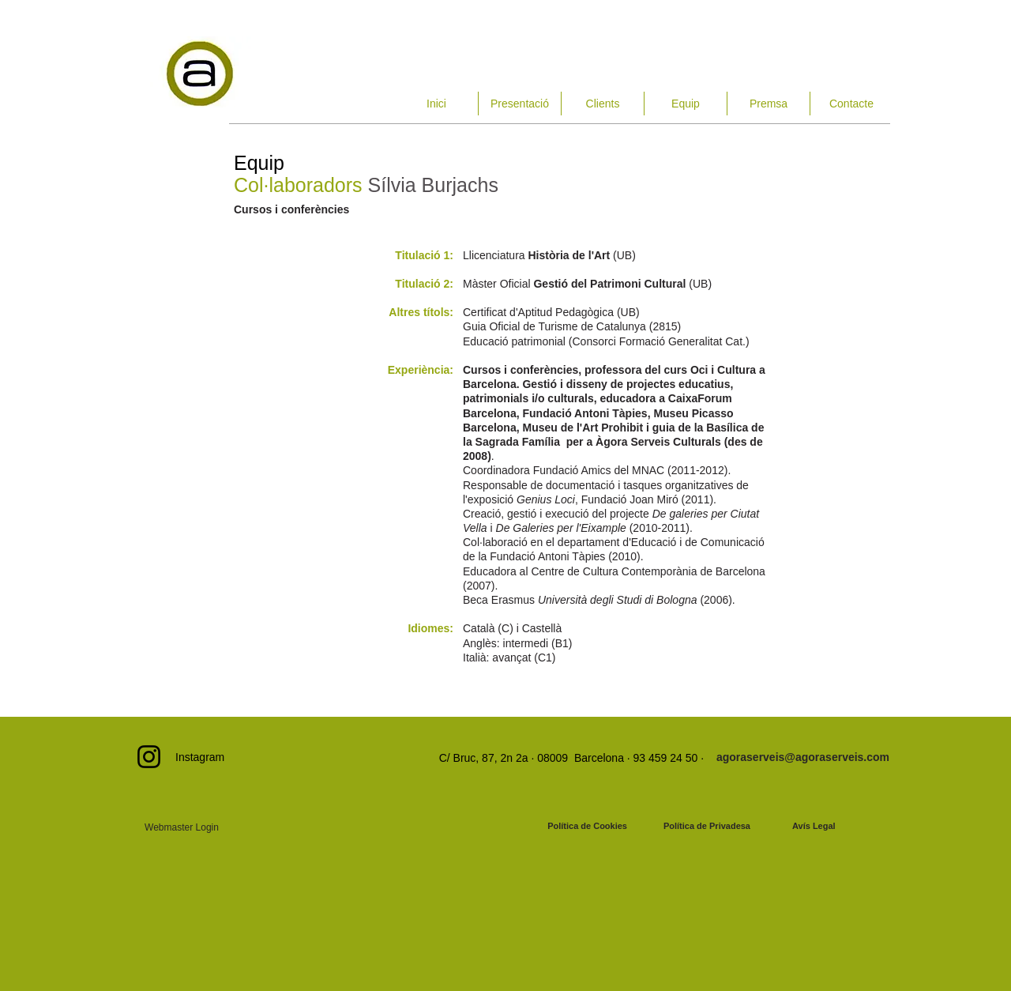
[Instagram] (148, 756)
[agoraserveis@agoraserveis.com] (803, 757)
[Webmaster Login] (181, 828)
